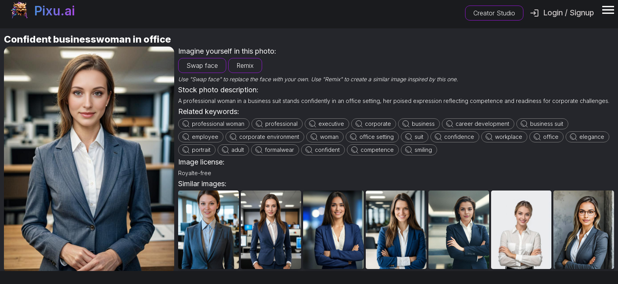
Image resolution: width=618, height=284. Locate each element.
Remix (245, 65)
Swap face (202, 65)
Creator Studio (494, 13)
